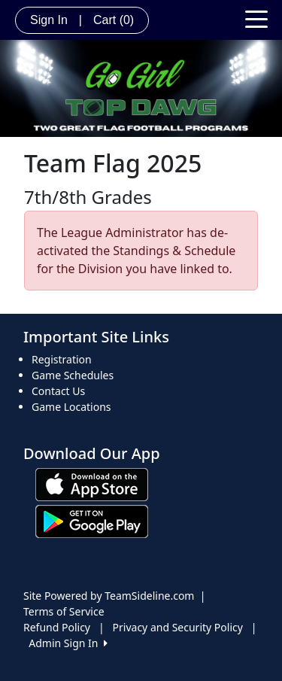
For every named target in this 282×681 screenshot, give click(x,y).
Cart (113, 20)
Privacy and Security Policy (178, 627)
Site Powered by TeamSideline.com (108, 595)
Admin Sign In (68, 643)
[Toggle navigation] (256, 18)
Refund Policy (56, 627)
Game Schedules (73, 375)
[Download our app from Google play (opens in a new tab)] (91, 520)
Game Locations (71, 407)
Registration (62, 359)
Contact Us (58, 391)
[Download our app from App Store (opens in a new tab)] (91, 483)
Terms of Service (64, 611)
